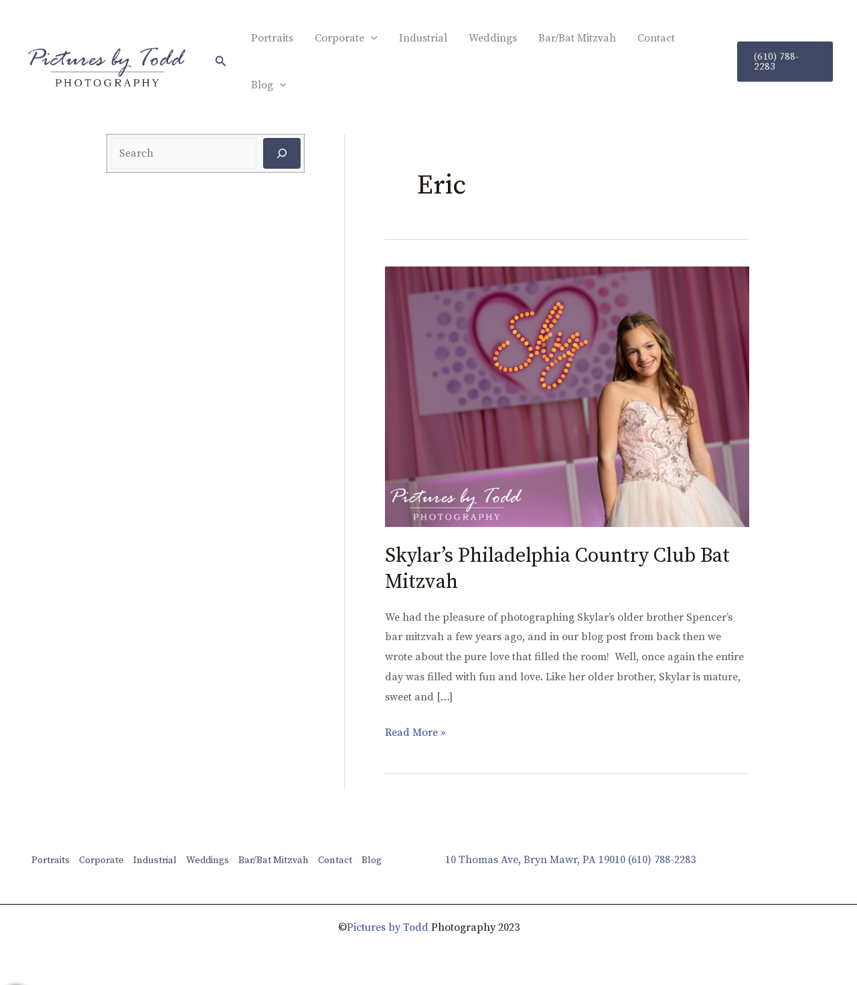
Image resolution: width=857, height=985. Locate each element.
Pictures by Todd (387, 927)
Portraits (272, 38)
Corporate (346, 38)
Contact (656, 38)
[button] (221, 62)
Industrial (423, 38)
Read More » (415, 731)
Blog (269, 85)
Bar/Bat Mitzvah (577, 38)
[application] (371, 38)
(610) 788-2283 (662, 859)
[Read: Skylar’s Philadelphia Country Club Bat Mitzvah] (567, 395)
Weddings (493, 38)
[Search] (282, 153)
